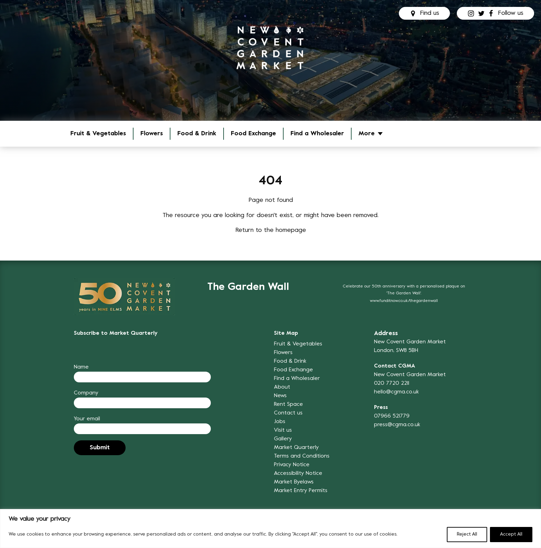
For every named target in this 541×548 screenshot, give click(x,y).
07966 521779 (392, 416)
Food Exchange (253, 134)
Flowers (151, 134)
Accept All (511, 534)
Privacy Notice (291, 465)
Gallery (283, 439)
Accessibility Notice (298, 473)
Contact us (288, 413)
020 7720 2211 (391, 383)
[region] (270, 528)
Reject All (467, 534)
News (280, 396)
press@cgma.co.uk (397, 425)
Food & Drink (196, 134)
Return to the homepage (270, 230)
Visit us (283, 430)
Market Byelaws (294, 482)
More (366, 134)
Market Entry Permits (300, 490)
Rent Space (288, 404)
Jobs (279, 421)
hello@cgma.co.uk (396, 392)
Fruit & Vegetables (98, 134)
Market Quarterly (296, 447)
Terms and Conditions (301, 456)
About (282, 387)
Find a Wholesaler (317, 134)
